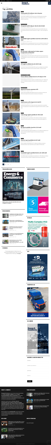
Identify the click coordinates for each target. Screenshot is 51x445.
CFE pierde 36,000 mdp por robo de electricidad (33, 26)
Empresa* (38, 371)
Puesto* (38, 376)
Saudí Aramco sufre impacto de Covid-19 (31, 102)
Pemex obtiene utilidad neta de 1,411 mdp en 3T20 (33, 77)
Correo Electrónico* (38, 366)
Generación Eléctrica (24, 24)
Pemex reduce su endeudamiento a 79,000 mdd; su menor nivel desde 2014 (16, 221)
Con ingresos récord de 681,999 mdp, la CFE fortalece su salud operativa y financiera (16, 234)
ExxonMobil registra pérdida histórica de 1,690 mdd (34, 153)
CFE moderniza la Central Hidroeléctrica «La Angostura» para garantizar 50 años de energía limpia (16, 429)
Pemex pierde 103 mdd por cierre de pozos (31, 13)
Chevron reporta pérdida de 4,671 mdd (30, 140)
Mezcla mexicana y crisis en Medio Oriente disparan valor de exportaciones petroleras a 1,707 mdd (16, 241)
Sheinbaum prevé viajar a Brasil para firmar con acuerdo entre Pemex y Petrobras (16, 227)
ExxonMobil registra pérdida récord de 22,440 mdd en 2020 (34, 39)
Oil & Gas (22, 11)
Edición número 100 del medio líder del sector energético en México (12, 202)
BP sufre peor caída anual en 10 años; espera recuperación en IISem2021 (32, 52)
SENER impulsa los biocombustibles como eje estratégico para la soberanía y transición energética (16, 422)
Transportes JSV (31, 284)
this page (19, 253)
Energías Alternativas (24, 87)
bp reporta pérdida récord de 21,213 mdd (31, 127)
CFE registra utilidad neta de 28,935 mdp (31, 64)
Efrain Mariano (24, 14)
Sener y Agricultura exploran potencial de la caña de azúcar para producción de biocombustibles (16, 436)
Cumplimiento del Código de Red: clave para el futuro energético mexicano (16, 214)
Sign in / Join (9, 0)
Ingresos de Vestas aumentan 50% (29, 89)
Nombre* (38, 361)
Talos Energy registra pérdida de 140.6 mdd (32, 115)
